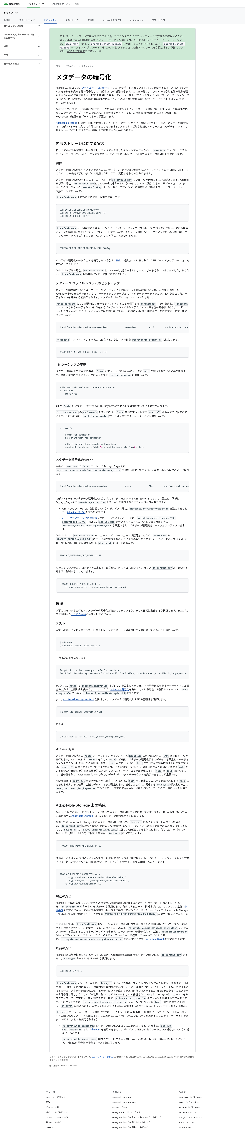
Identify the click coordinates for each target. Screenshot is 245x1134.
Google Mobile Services (190, 1117)
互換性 (91, 20)
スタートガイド (27, 20)
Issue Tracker (185, 1127)
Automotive (136, 20)
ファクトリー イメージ (57, 1117)
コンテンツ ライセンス (102, 1057)
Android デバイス (112, 20)
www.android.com (188, 1112)
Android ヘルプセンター (190, 1097)
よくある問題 (78, 614)
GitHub (49, 1127)
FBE (118, 260)
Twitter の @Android (122, 1097)
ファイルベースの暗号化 (95, 87)
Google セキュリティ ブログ (126, 1112)
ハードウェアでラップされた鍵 (79, 518)
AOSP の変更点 (76, 51)
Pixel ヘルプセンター (189, 1102)
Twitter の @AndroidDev (124, 1102)
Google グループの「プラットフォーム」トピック (137, 1117)
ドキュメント (11, 12)
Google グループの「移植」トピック (130, 1127)
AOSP (58, 66)
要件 (48, 1102)
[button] (18, 25)
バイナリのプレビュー (57, 1112)
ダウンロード (52, 1107)
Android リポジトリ (55, 1097)
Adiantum (95, 1029)
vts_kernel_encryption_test (78, 699)
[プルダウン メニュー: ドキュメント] (44, 4)
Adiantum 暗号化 (76, 512)
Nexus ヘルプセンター (189, 1107)
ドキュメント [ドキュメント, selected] (33, 3)
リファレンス (158, 20)
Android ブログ (119, 1107)
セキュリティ (87, 66)
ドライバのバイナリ (55, 1122)
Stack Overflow (186, 1122)
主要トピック (72, 20)
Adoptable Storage (66, 123)
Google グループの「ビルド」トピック (131, 1122)
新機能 (7, 20)
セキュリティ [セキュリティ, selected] (50, 20)
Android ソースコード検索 (66, 3)
